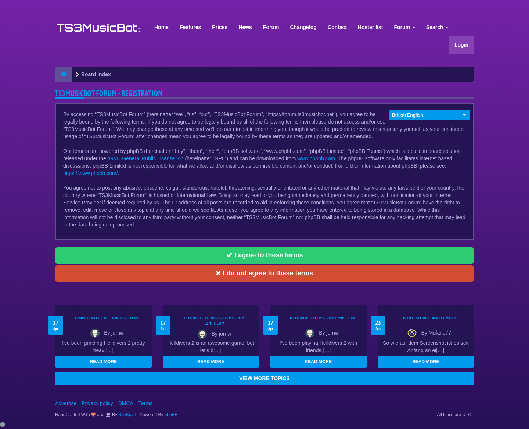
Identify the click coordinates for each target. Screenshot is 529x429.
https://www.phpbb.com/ (90, 173)
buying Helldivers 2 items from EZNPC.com (214, 320)
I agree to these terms (264, 255)
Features (190, 27)
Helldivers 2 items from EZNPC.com (321, 318)
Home (161, 27)
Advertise (65, 403)
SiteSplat (126, 414)
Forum (271, 27)
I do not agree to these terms (264, 273)
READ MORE (103, 361)
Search (437, 27)
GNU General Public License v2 (145, 158)
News (245, 27)
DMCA (125, 403)
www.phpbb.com (316, 158)
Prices (219, 27)
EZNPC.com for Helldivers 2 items (107, 318)
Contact (337, 27)
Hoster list (370, 27)
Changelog (303, 27)
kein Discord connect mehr (429, 318)
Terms (145, 403)
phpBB (171, 414)
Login (461, 45)
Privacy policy (97, 403)
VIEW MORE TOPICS (264, 378)
